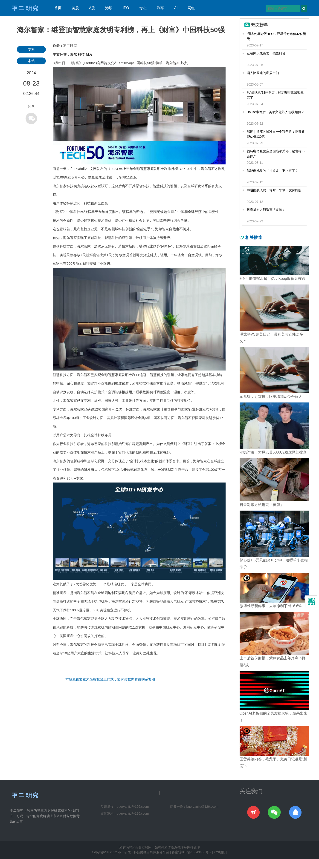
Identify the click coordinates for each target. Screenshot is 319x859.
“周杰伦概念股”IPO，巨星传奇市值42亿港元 (276, 36)
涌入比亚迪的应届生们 (263, 73)
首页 (57, 8)
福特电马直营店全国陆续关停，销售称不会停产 (276, 153)
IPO (126, 8)
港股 (109, 8)
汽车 (160, 8)
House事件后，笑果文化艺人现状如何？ (275, 112)
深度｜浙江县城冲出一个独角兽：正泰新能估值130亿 (276, 134)
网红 (191, 8)
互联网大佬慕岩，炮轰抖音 (266, 53)
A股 (92, 8)
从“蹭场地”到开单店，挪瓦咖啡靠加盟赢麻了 (275, 95)
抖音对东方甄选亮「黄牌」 (266, 210)
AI (175, 8)
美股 (75, 8)
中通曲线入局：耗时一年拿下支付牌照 (274, 190)
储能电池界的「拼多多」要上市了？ (272, 170)
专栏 (143, 8)
